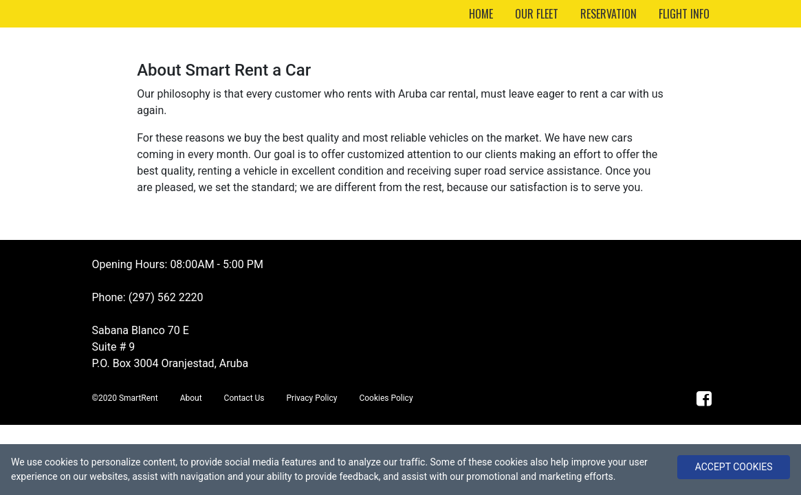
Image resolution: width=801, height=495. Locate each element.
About (191, 398)
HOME (481, 14)
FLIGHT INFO (684, 14)
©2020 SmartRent (125, 398)
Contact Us (244, 398)
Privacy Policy (312, 398)
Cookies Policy (386, 398)
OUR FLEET (536, 14)
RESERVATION (608, 14)
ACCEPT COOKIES (734, 466)
